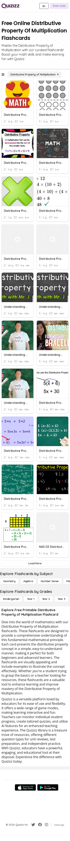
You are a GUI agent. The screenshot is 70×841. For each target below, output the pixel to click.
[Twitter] (33, 825)
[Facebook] (40, 825)
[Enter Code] (59, 6)
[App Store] (25, 787)
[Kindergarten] (11, 599)
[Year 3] (62, 599)
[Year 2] (46, 599)
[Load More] (35, 563)
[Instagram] (46, 825)
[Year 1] (30, 599)
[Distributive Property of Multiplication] (34, 74)
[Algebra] (28, 581)
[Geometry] (9, 581)
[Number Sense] (50, 581)
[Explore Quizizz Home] (10, 6)
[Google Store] (47, 787)
